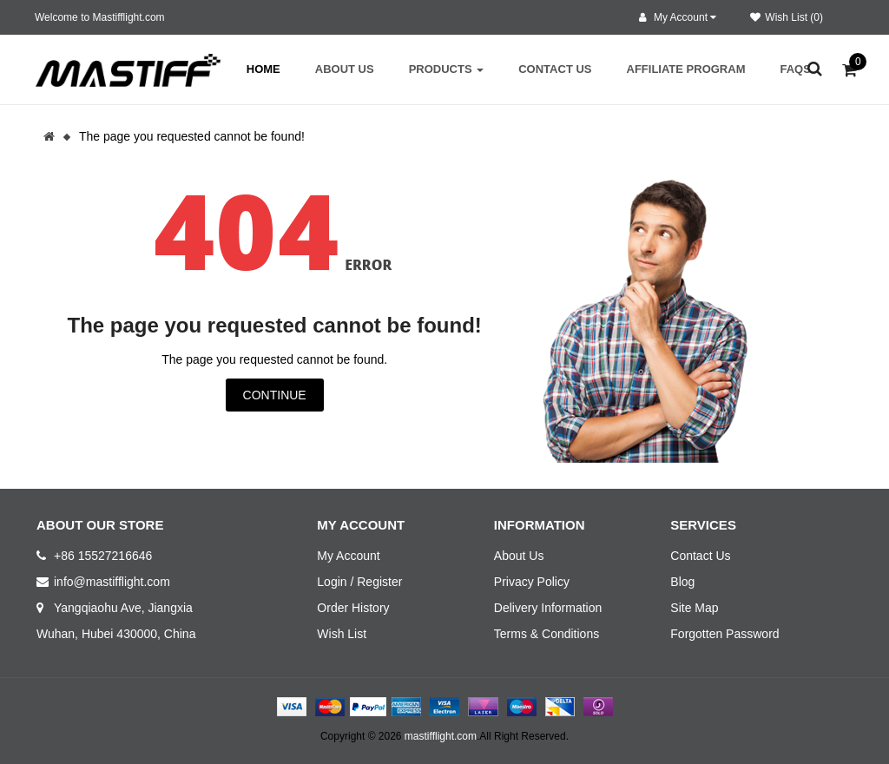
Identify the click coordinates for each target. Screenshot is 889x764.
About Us (519, 556)
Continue (274, 395)
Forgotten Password (724, 634)
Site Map (694, 608)
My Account (348, 556)
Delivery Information (548, 608)
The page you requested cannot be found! (192, 136)
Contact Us (700, 556)
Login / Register (359, 582)
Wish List (341, 634)
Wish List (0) (786, 17)
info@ (70, 582)
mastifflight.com (441, 736)
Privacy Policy (532, 582)
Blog (682, 582)
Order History (353, 608)
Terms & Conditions (546, 634)
